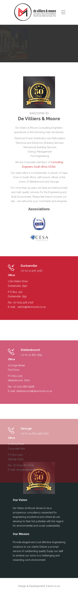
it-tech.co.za (53, 586)
